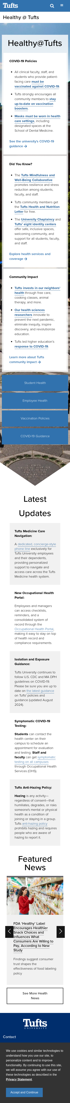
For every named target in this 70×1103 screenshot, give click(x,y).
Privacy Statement (19, 1079)
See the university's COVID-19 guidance (31, 144)
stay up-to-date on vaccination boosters (35, 104)
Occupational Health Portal (34, 629)
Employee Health (35, 400)
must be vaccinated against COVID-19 (37, 84)
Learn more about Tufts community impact (26, 359)
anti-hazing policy (34, 823)
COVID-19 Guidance (35, 436)
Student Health (35, 382)
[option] (35, 930)
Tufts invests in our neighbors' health (37, 290)
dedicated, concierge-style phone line (35, 546)
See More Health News (35, 996)
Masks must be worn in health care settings (37, 118)
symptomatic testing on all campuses (35, 759)
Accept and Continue (24, 1092)
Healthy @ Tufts (21, 17)
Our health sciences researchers (30, 312)
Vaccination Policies (35, 418)
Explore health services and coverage (29, 256)
